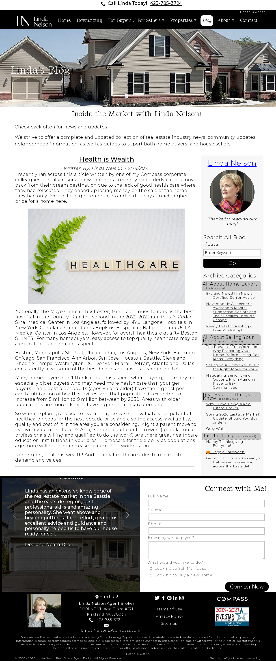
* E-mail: (157, 510)
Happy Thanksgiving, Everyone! (225, 443)
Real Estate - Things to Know (229, 396)
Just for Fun (229, 435)
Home (64, 20)
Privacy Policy (169, 616)
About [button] (223, 20)
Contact (249, 20)
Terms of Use (169, 609)
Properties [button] (181, 20)
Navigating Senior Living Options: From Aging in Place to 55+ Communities (230, 381)
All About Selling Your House (228, 339)
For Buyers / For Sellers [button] (134, 20)
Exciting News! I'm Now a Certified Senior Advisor (231, 295)
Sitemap (169, 623)
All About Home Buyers (230, 285)
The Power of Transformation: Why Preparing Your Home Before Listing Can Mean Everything (233, 353)
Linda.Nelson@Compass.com (110, 630)
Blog (206, 20)
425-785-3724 (166, 3)
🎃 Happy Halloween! (225, 452)
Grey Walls (215, 428)
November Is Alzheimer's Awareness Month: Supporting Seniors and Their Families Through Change (231, 312)
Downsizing (89, 20)
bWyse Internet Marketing (242, 658)
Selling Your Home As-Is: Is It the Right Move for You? (232, 367)
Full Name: (160, 496)
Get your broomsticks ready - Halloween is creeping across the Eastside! (233, 462)
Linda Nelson (232, 163)
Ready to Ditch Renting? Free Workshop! (228, 328)
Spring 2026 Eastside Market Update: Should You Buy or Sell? (232, 418)
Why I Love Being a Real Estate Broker (228, 406)
